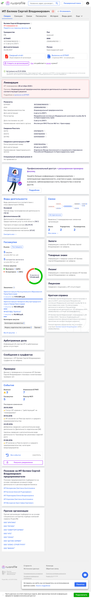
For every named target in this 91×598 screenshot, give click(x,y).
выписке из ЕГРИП (21, 95)
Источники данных (31, 569)
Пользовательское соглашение (33, 573)
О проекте (28, 566)
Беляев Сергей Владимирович (66, 327)
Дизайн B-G (49, 576)
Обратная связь (52, 569)
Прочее (37, 328)
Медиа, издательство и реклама (18, 328)
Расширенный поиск (72, 3)
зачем (48, 63)
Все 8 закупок (9, 334)
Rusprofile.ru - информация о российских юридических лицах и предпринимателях (15, 3)
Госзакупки (10, 243)
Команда (49, 566)
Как (32, 63)
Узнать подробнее (43, 586)
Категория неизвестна (14, 324)
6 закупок (7, 298)
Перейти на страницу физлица (16, 28)
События (9, 386)
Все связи (52, 234)
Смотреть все (9, 235)
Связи (51, 199)
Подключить (81, 595)
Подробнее (45, 179)
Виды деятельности (15, 199)
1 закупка (7, 308)
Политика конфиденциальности (56, 573)
